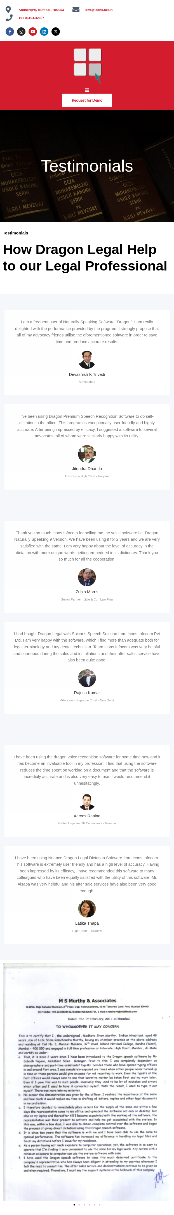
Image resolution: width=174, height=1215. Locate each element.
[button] (87, 89)
